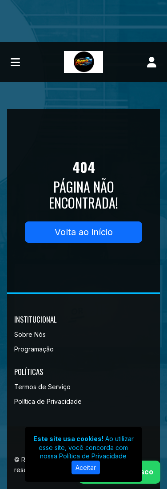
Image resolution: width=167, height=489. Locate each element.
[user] (152, 62)
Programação (34, 349)
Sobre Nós (30, 334)
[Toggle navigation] (15, 62)
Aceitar (86, 467)
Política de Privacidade (48, 401)
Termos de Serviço (42, 386)
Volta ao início (84, 232)
